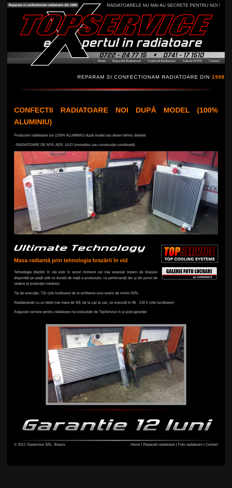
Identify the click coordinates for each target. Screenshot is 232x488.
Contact (214, 61)
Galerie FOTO (192, 61)
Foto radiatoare (190, 444)
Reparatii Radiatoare (126, 61)
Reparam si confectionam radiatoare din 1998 (43, 5)
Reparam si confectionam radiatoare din (151, 77)
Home (102, 61)
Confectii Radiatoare (162, 61)
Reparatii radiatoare (159, 444)
